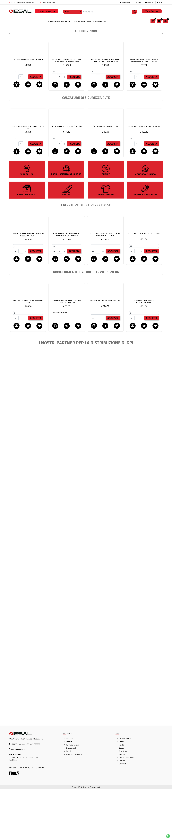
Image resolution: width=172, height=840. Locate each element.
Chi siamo (137, 2)
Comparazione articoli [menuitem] (127, 808)
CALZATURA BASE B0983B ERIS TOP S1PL (67, 177)
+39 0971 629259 (30, 2)
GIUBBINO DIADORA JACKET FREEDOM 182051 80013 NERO (66, 353)
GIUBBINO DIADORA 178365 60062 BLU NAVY (28, 353)
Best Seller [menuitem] (123, 802)
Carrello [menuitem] (122, 811)
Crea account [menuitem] (71, 799)
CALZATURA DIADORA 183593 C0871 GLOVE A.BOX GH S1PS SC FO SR (66, 111)
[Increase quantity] (26, 128)
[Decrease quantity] (15, 128)
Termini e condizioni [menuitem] (73, 796)
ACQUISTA (35, 128)
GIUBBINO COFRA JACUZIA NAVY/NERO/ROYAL (144, 353)
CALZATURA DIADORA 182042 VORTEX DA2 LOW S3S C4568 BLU (105, 286)
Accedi (161, 2)
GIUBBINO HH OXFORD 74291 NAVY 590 (105, 352)
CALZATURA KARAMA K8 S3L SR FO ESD (28, 110)
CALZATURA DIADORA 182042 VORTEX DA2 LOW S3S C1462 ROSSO (67, 286)
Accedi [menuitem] (68, 802)
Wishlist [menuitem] (122, 805)
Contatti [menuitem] (69, 792)
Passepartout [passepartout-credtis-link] (95, 838)
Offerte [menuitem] (121, 792)
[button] (134, 12)
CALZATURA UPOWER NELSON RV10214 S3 (28, 178)
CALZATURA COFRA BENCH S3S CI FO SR (143, 285)
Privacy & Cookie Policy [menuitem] (74, 805)
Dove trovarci (125, 2)
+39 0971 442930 (16, 2)
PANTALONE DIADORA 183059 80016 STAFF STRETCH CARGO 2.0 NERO (144, 111)
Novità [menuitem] (121, 796)
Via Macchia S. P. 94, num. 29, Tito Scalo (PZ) (26, 790)
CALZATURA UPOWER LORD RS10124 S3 (144, 177)
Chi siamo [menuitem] (69, 789)
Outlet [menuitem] (121, 799)
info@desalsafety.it (47, 2)
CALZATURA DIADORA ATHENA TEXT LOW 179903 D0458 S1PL (28, 286)
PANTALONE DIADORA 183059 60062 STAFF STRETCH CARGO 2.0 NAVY (105, 111)
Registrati (150, 2)
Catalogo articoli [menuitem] (125, 789)
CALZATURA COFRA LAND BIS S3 (105, 177)
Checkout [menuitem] (122, 814)
